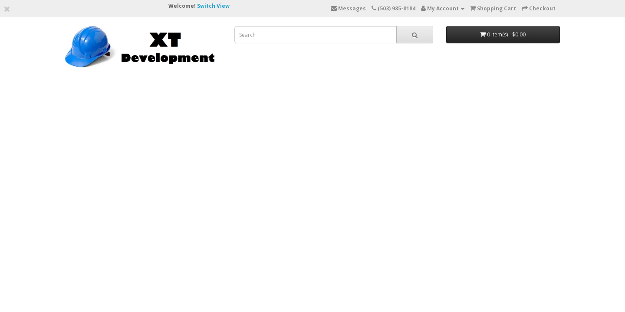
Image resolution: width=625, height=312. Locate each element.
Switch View (213, 6)
